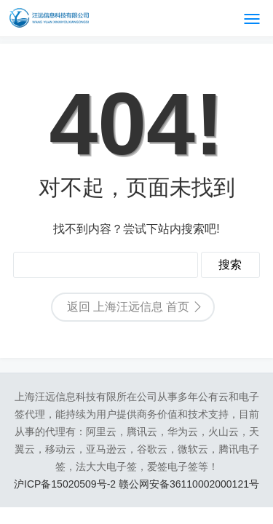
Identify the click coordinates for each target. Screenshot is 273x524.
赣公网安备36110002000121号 (189, 484)
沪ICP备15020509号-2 (66, 484)
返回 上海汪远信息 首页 (128, 307)
